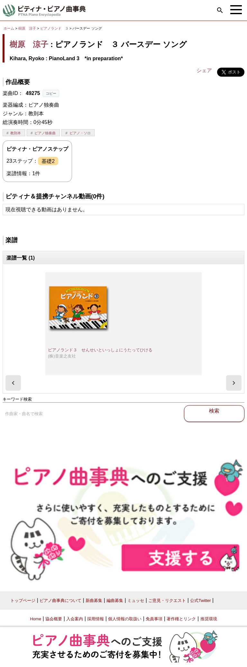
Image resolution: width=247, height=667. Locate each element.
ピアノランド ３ (54, 28)
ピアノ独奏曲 (45, 133)
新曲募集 (94, 600)
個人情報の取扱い (125, 618)
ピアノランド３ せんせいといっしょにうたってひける (100, 350)
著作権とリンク (181, 618)
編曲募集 (114, 600)
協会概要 (53, 618)
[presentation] (13, 383)
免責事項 (154, 618)
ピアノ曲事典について (60, 600)
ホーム (9, 28)
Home (35, 618)
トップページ (22, 600)
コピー (51, 93)
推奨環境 (208, 618)
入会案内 (74, 618)
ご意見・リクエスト (167, 600)
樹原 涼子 (27, 28)
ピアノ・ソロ (80, 133)
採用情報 (95, 618)
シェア (204, 70)
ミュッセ (135, 600)
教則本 (15, 133)
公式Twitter (200, 600)
